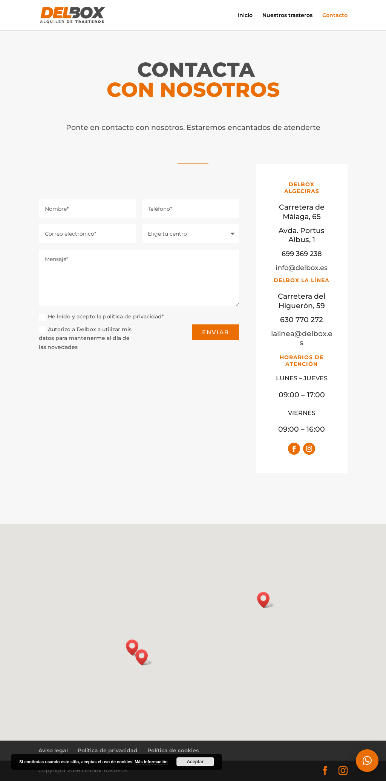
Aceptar (195, 761)
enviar (215, 332)
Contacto (335, 15)
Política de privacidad (108, 750)
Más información (151, 761)
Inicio (245, 15)
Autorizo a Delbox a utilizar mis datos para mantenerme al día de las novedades (85, 338)
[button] (144, 657)
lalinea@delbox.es (301, 354)
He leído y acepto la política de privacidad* (101, 316)
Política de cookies (173, 750)
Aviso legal (53, 750)
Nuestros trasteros (287, 15)
